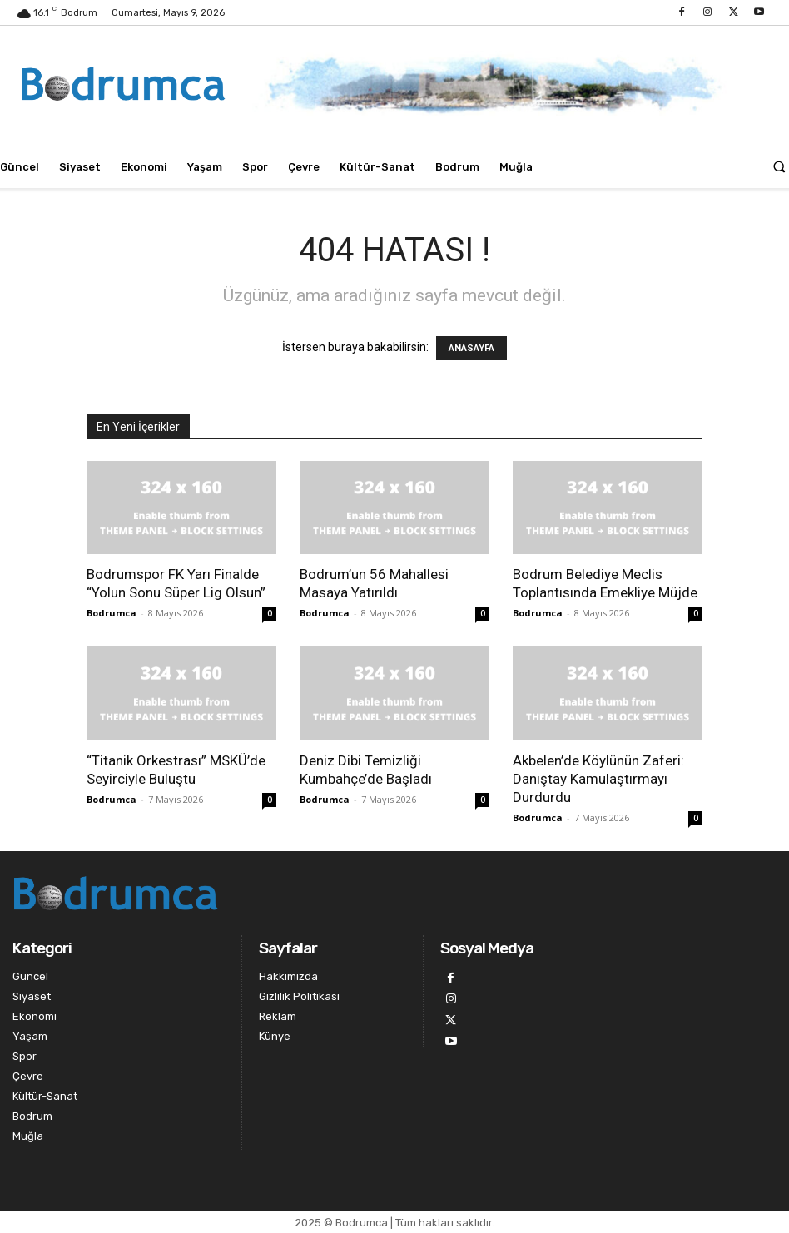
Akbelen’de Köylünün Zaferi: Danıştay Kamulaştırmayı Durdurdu (598, 778)
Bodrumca (111, 613)
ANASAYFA (471, 348)
